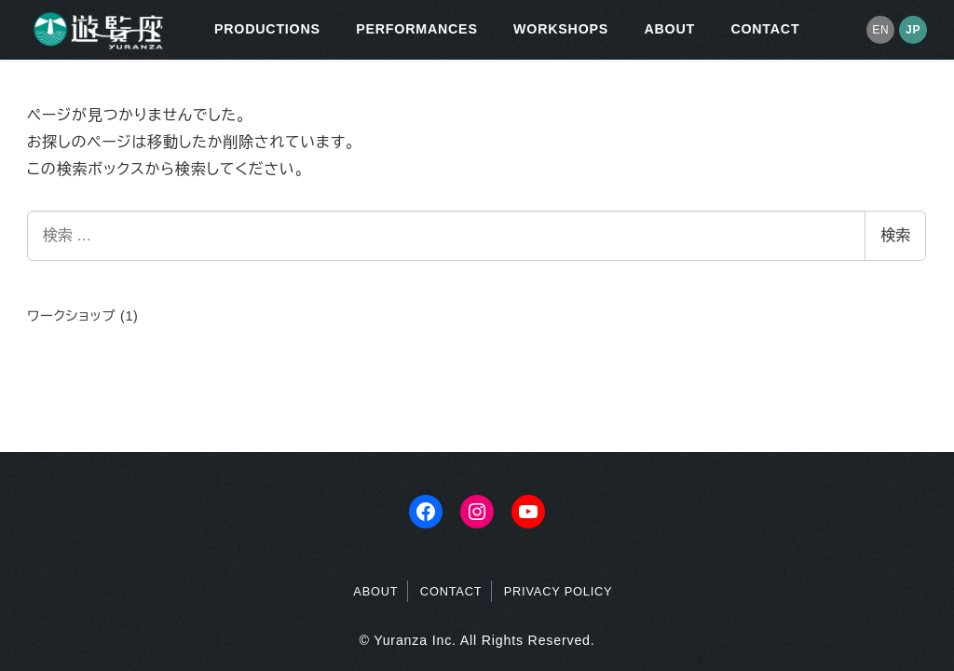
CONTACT (451, 591)
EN (880, 29)
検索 (895, 235)
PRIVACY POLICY (558, 591)
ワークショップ (71, 315)
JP (913, 29)
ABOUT (375, 591)
